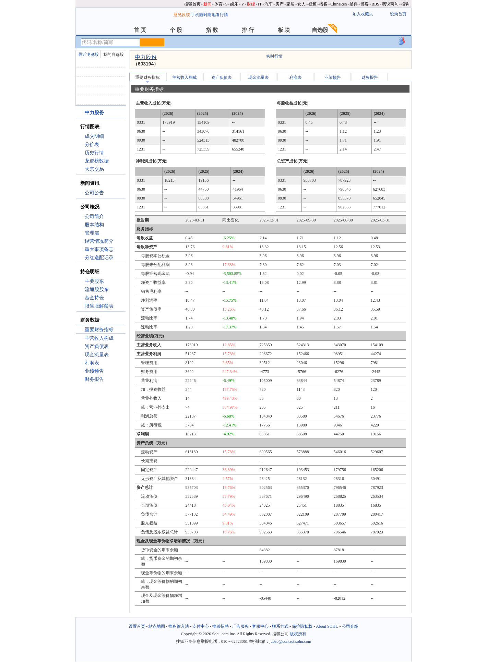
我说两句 (390, 4)
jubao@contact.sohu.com (290, 641)
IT (260, 4)
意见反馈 (182, 14)
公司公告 (94, 192)
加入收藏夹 (363, 14)
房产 (279, 4)
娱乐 (234, 4)
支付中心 (200, 626)
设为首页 (398, 14)
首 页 (140, 30)
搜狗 (405, 4)
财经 (251, 4)
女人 (301, 4)
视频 (312, 4)
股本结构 (94, 224)
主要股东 (94, 281)
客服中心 (260, 626)
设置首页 (137, 626)
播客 (323, 4)
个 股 (176, 30)
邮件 (353, 4)
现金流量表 (97, 354)
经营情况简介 (99, 241)
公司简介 (94, 216)
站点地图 (157, 626)
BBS (375, 4)
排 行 (248, 30)
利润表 (92, 362)
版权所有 (298, 633)
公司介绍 (350, 626)
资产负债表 (97, 346)
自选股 (320, 30)
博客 (364, 4)
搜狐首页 (192, 4)
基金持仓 (94, 297)
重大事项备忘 (99, 249)
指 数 (212, 30)
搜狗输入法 (178, 626)
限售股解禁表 (99, 306)
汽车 (268, 4)
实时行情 (274, 56)
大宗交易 (94, 169)
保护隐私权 (302, 626)
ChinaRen (338, 4)
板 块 (284, 30)
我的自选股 (113, 54)
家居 (290, 4)
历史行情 (94, 152)
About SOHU (327, 626)
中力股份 (146, 57)
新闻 (207, 4)
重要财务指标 (99, 329)
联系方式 (280, 626)
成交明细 (94, 136)
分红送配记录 (99, 257)
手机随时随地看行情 (209, 14)
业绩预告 (94, 371)
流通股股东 (97, 289)
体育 (218, 4)
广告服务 (240, 626)
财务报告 (94, 379)
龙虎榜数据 (97, 161)
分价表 (92, 144)
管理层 (92, 233)
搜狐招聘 (220, 626)
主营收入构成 (99, 338)
